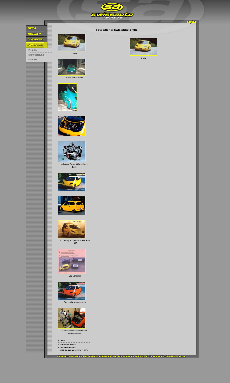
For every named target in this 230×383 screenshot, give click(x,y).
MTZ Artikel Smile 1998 (70, 350)
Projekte (32, 50)
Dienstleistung (36, 55)
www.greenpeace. (68, 344)
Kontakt (32, 59)
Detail (62, 340)
